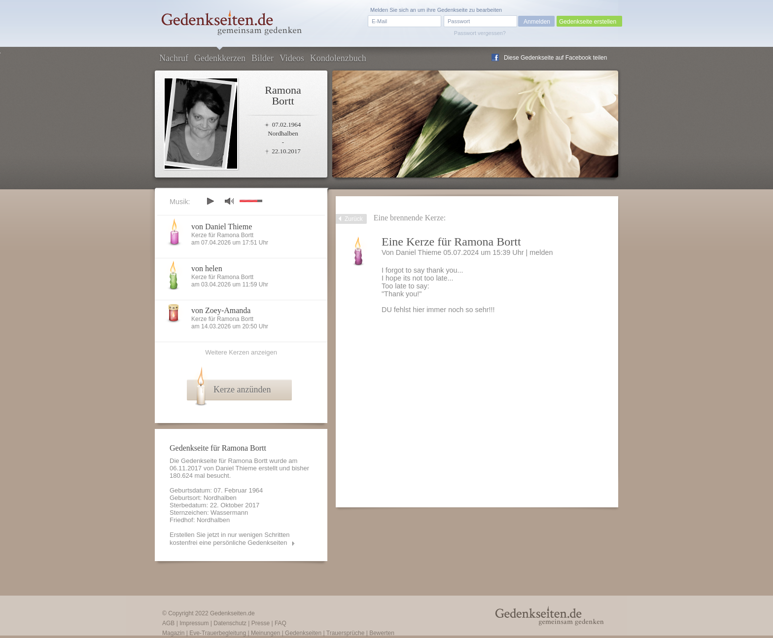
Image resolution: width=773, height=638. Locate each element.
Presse (260, 623)
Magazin (173, 633)
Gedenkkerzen (220, 58)
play (210, 201)
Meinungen (265, 633)
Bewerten (381, 633)
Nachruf (173, 58)
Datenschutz (229, 623)
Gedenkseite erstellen (587, 21)
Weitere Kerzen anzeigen (241, 352)
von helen (206, 268)
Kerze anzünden (242, 389)
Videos (292, 58)
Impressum (194, 623)
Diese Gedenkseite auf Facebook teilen (555, 57)
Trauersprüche (345, 633)
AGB (168, 623)
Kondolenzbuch (338, 58)
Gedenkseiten (303, 633)
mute (229, 201)
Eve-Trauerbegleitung (217, 633)
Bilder (262, 58)
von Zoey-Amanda (220, 310)
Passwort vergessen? (480, 33)
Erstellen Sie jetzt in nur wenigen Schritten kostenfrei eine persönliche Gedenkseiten (230, 538)
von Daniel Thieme (221, 226)
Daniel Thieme (236, 468)
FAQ (280, 623)
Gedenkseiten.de (232, 613)
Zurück (354, 218)
